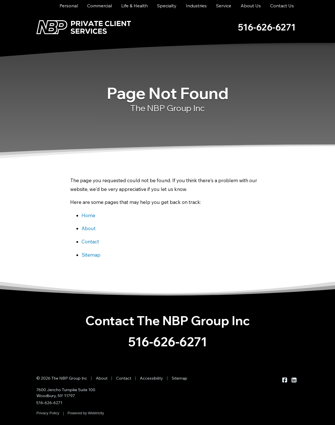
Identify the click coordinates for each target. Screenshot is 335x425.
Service (223, 5)
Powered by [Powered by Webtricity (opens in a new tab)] (86, 413)
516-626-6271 (167, 341)
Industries (196, 5)
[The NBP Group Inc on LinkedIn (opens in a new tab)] (294, 379)
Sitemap (90, 255)
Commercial (99, 5)
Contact (90, 242)
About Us (251, 5)
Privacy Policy (47, 413)
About (88, 228)
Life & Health (134, 5)
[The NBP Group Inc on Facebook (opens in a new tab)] (284, 379)
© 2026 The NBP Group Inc (61, 378)
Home (88, 215)
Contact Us (282, 5)
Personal (68, 5)
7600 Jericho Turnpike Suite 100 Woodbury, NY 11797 (65, 392)
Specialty (167, 5)
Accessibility (151, 378)
